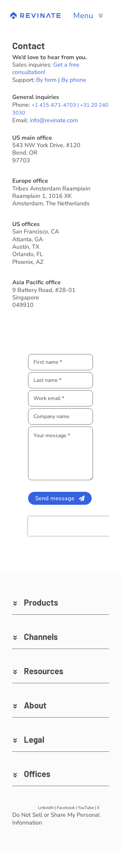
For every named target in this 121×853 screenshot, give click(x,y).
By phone (73, 80)
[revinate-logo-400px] (35, 15)
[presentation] (69, 526)
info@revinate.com (54, 120)
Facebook (66, 808)
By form (46, 80)
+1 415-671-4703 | (56, 105)
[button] (60, 602)
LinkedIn (46, 808)
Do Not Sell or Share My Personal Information (56, 818)
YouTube (86, 808)
